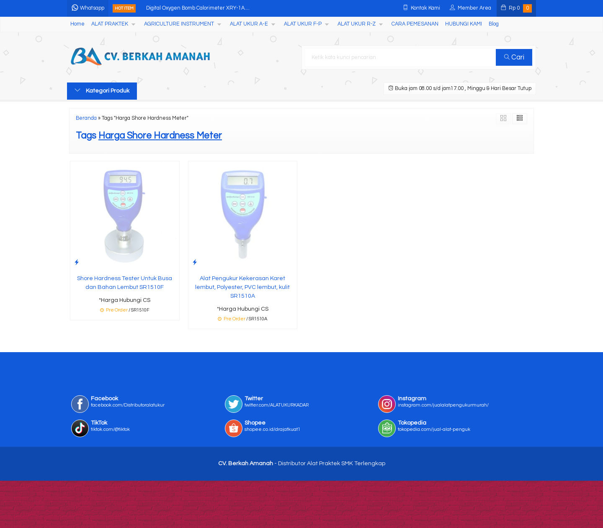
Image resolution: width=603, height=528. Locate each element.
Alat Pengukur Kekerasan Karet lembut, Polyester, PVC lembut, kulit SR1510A (242, 287)
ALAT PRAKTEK (109, 24)
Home (77, 24)
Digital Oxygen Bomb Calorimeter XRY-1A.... (198, 8)
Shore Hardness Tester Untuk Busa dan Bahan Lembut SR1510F (124, 283)
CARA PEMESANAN (415, 24)
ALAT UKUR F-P (303, 24)
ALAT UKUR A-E (249, 24)
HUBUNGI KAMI (463, 24)
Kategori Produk (102, 90)
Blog (494, 24)
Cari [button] (514, 57)
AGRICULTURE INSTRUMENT (179, 24)
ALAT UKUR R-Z (357, 24)
